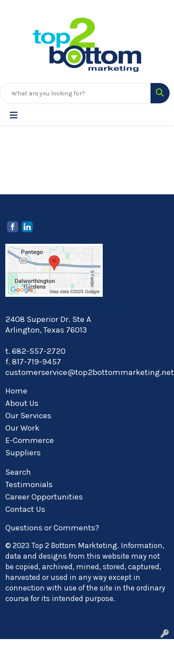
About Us (22, 403)
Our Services (28, 415)
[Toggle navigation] (13, 115)
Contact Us (25, 509)
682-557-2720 (39, 351)
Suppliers (23, 453)
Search (18, 472)
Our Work (22, 428)
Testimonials (29, 484)
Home (16, 391)
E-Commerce (29, 440)
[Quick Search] (75, 93)
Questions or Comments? (52, 528)
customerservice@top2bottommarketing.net (89, 372)
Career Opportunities (44, 497)
